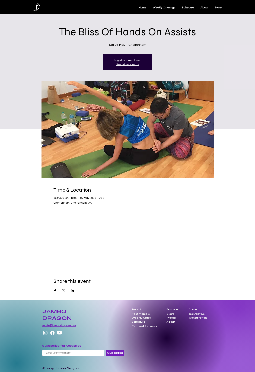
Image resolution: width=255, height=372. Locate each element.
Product (136, 309)
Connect (194, 309)
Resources (172, 309)
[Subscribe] (115, 353)
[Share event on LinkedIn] (72, 290)
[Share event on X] (63, 290)
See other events (127, 64)
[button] (187, 7)
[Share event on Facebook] (55, 290)
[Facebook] (52, 333)
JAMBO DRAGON (57, 315)
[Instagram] (45, 333)
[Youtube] (59, 333)
